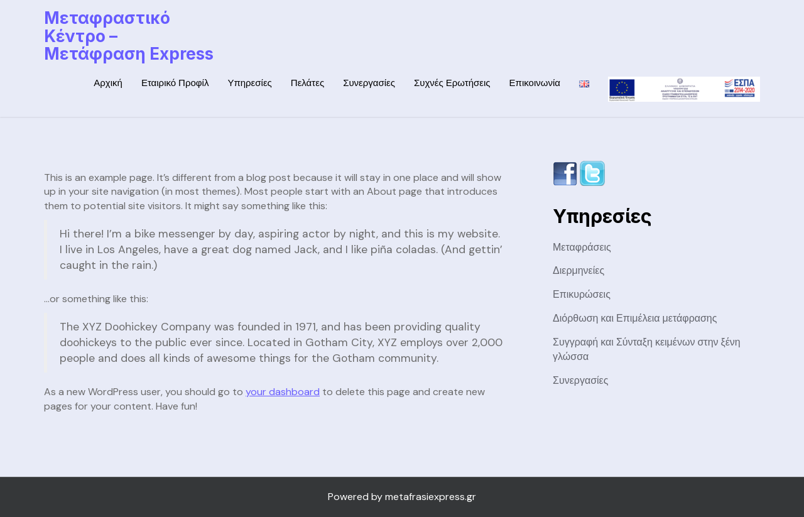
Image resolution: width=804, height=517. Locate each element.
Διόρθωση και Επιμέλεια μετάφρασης (635, 318)
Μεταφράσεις (582, 247)
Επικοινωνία (534, 83)
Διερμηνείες (578, 270)
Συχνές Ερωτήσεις (452, 83)
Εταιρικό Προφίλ (175, 83)
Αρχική (108, 83)
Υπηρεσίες (249, 83)
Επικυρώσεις (582, 294)
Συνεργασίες (369, 83)
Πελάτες (307, 83)
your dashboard (283, 391)
